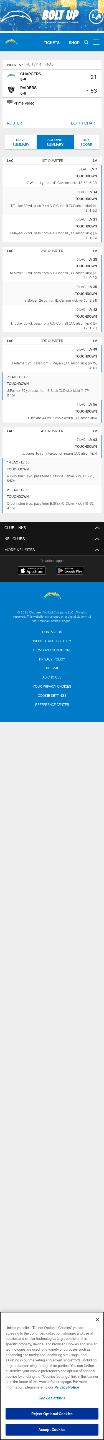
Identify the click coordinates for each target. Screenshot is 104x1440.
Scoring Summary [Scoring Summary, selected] (55, 142)
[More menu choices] (96, 42)
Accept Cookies (52, 1429)
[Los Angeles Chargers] (52, 596)
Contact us (52, 632)
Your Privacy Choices (52, 686)
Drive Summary (20, 142)
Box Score (86, 142)
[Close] (97, 1320)
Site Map (52, 668)
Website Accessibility (52, 641)
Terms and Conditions (52, 650)
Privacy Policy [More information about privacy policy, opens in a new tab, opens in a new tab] (67, 1387)
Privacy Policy (52, 659)
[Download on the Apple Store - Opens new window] (32, 571)
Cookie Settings (52, 695)
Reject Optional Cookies (52, 1413)
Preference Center (52, 704)
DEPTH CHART (84, 123)
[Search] (86, 42)
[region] (52, 1376)
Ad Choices (52, 677)
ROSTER (14, 123)
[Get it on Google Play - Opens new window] (70, 573)
